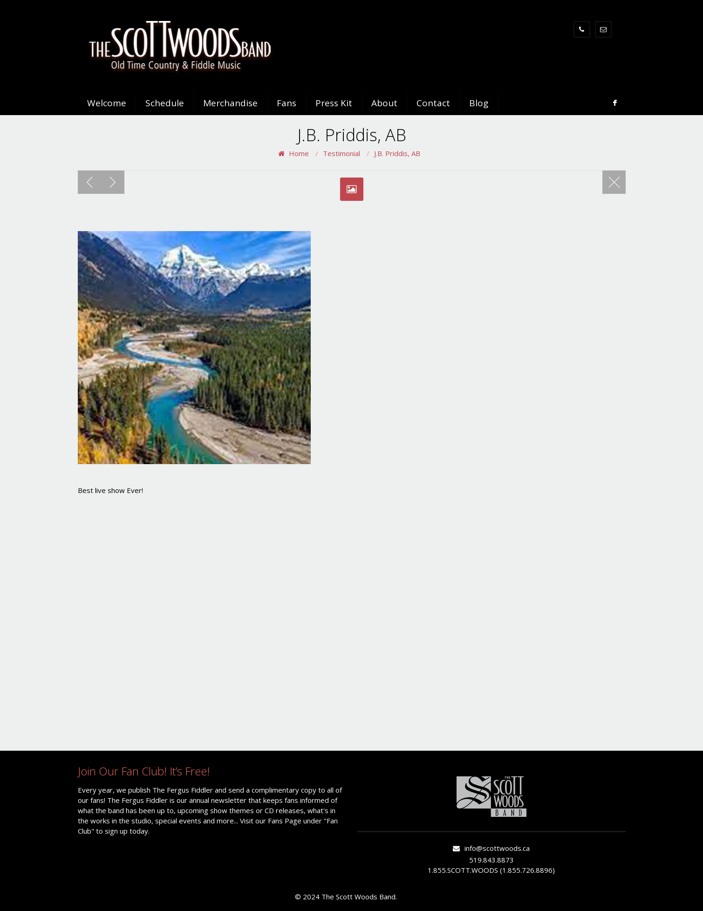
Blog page (614, 182)
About (384, 103)
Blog (478, 103)
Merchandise (230, 103)
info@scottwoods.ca (497, 848)
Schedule (164, 103)
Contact (433, 103)
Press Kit (333, 103)
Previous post (89, 182)
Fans (286, 103)
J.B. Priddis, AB (397, 153)
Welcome (106, 103)
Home (299, 153)
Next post (112, 182)
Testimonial (341, 153)
